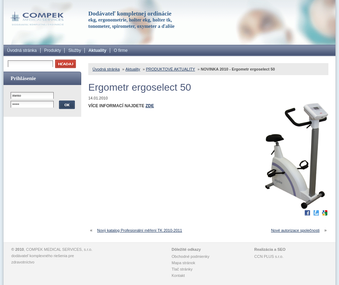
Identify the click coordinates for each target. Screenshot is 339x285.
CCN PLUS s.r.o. (269, 256)
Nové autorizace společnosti (295, 230)
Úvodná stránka (22, 50)
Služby (74, 50)
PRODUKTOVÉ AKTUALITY (170, 69)
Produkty (52, 50)
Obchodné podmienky (190, 256)
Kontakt (178, 275)
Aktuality (97, 50)
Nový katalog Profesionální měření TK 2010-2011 (139, 230)
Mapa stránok (183, 263)
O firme (120, 50)
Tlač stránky (182, 269)
